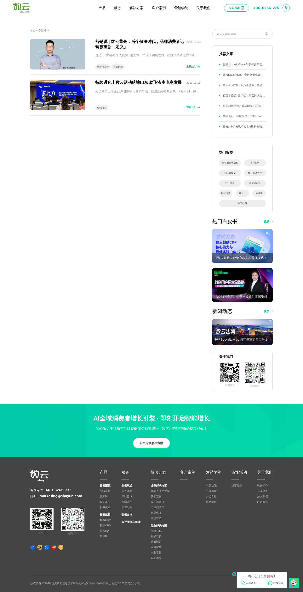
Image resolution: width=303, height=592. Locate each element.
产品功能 (211, 485)
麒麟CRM (105, 525)
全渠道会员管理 (160, 491)
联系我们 (262, 501)
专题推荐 (118, 66)
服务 (125, 472)
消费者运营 (103, 66)
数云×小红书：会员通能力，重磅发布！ (244, 85)
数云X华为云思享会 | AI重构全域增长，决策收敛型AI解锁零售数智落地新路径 (244, 126)
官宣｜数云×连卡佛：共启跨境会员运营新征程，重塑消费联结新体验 (244, 95)
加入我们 (262, 496)
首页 (33, 30)
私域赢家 (105, 507)
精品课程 (211, 501)
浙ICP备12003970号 (97, 583)
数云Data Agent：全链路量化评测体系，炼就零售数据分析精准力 (244, 74)
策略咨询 (127, 496)
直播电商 (156, 512)
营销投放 (156, 518)
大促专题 (211, 496)
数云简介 (262, 485)
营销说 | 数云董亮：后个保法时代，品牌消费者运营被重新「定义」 (139, 44)
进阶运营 (211, 491)
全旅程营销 (157, 507)
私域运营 (127, 507)
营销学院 (213, 472)
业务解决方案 (159, 485)
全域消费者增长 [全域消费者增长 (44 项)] (230, 162)
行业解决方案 (159, 525)
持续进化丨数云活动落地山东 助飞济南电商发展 (138, 82)
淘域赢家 (105, 491)
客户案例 (187, 472)
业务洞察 (127, 491)
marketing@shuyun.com (61, 496)
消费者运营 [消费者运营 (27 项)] (255, 183)
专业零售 (156, 552)
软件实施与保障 (131, 521)
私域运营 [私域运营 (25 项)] (225, 193)
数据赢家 (105, 501)
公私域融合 (157, 501)
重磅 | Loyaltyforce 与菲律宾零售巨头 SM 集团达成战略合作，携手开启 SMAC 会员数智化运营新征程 (244, 64)
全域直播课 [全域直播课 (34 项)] (230, 173)
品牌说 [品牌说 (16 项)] (259, 193)
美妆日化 (156, 530)
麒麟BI (104, 536)
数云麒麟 (105, 514)
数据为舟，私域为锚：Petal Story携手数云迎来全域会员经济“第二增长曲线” (244, 116)
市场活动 (239, 472)
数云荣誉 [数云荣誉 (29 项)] (230, 183)
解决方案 (158, 472)
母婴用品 (156, 557)
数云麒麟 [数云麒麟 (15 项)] (242, 203)
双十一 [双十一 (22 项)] (242, 193)
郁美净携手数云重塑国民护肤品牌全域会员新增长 (244, 105)
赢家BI (104, 496)
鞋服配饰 (156, 541)
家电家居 (156, 547)
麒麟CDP (105, 520)
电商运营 (127, 501)
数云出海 (127, 514)
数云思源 (127, 485)
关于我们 (265, 472)
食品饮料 (156, 536)
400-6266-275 (58, 490)
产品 (103, 472)
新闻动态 (262, 491)
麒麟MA (104, 530)
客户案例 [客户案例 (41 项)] (255, 162)
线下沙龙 (237, 485)
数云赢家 (105, 485)
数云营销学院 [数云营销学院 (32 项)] (255, 173)
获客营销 (156, 496)
